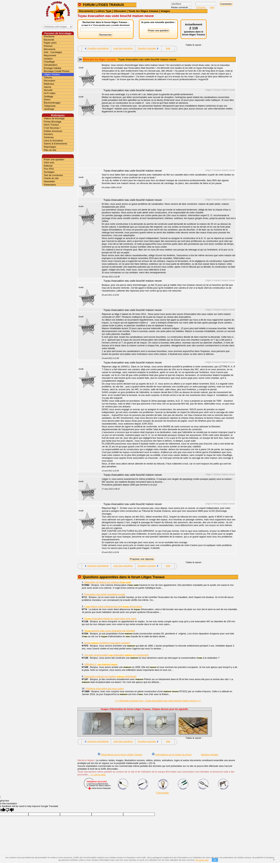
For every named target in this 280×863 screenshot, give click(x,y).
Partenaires (50, 184)
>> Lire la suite (97, 774)
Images (165, 10)
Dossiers (48, 134)
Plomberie (49, 36)
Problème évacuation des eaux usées (105, 688)
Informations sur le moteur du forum (171, 754)
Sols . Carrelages (53, 52)
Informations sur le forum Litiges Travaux (120, 754)
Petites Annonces (53, 131)
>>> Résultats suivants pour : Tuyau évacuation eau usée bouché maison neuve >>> (158, 700)
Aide (212, 7)
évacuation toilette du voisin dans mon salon (110, 618)
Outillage (48, 96)
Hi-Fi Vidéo (50, 93)
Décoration (49, 80)
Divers (47, 99)
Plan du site (50, 150)
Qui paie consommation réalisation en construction (116, 655)
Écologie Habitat (52, 68)
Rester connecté (179, 7)
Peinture (48, 46)
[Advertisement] (167, 143)
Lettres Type (104, 10)
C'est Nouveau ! (52, 128)
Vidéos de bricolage (54, 118)
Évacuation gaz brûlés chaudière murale (104, 594)
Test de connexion (53, 175)
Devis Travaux (51, 124)
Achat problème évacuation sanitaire (107, 642)
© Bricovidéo (162, 792)
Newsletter (49, 181)
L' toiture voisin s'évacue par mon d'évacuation (113, 606)
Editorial (48, 165)
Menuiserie (49, 49)
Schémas (49, 137)
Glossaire (120, 10)
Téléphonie (50, 106)
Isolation (48, 58)
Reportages (50, 146)
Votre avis (49, 162)
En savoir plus (202, 860)
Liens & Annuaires (53, 140)
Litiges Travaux (52, 74)
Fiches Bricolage (52, 121)
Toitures (48, 77)
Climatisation (50, 65)
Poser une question (54, 159)
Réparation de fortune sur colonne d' (107, 582)
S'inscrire (201, 7)
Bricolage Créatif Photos (56, 71)
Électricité (49, 39)
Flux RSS (49, 168)
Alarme (47, 87)
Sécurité (48, 90)
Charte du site (51, 178)
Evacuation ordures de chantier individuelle (110, 676)
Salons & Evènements (55, 143)
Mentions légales (209, 754)
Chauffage (49, 61)
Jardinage (49, 109)
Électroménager (52, 102)
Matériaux (49, 83)
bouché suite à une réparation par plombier (109, 630)
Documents (86, 10)
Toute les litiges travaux (143, 10)
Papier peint (50, 42)
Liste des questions (123, 48)
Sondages (49, 172)
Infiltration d (100, 664)
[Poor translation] (9, 810)
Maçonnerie (50, 55)
